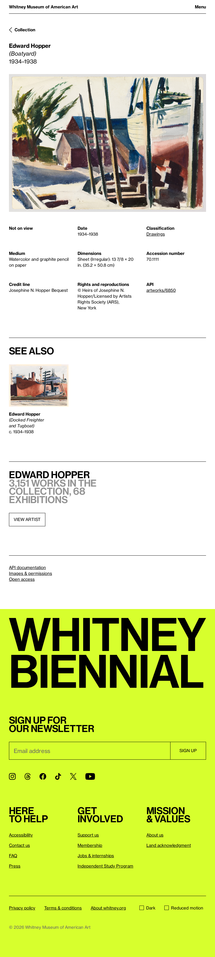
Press (14, 865)
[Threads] (27, 776)
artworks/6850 (161, 290)
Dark (147, 907)
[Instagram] (12, 776)
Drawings (155, 233)
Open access (22, 579)
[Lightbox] (107, 143)
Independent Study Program (105, 865)
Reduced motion (183, 907)
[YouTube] (90, 776)
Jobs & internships (96, 855)
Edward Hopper (30, 45)
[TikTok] (58, 776)
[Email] (89, 751)
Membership (90, 845)
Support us (88, 834)
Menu (200, 6)
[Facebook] (43, 776)
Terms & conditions (63, 907)
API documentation (27, 567)
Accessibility (21, 834)
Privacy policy (22, 907)
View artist (27, 519)
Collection (25, 29)
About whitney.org (108, 907)
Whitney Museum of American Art (43, 6)
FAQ (13, 855)
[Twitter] (73, 776)
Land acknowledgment (168, 845)
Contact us (19, 845)
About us (154, 834)
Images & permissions (30, 573)
